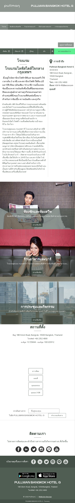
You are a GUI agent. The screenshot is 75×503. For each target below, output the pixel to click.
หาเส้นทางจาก (19, 411)
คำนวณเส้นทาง (57, 415)
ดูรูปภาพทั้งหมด (66, 45)
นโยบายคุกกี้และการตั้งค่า (17, 462)
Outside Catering (28, 32)
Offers (15, 32)
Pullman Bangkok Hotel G (29, 415)
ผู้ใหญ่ (31, 51)
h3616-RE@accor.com (64, 85)
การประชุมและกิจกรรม (61, 26)
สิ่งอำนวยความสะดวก (45, 26)
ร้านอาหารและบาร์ (29, 26)
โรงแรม (4, 26)
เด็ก (44, 51)
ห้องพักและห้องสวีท (15, 26)
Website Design (45, 497)
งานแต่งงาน (5, 32)
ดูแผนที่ (52, 89)
